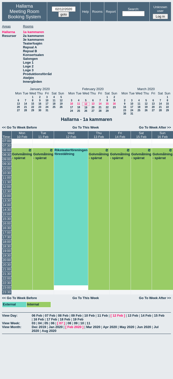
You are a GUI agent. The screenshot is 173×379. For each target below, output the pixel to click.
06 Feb (37, 315)
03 (33, 323)
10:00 (7, 168)
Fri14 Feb (120, 135)
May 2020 (127, 327)
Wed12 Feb (71, 135)
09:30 (7, 164)
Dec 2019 (39, 327)
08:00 (7, 150)
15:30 (7, 219)
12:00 (7, 187)
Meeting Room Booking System (24, 14)
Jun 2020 (144, 327)
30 (39, 110)
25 (54, 107)
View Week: (11, 323)
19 (61, 103)
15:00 (7, 214)
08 (69, 323)
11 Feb (102, 315)
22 (32, 107)
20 (18, 107)
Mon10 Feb (22, 135)
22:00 (7, 278)
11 (54, 100)
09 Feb (76, 315)
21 (25, 107)
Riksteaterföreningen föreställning (71, 152)
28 (25, 110)
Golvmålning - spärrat (22, 154)
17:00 (7, 232)
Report (111, 11)
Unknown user (160, 9)
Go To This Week (86, 127)
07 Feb (50, 315)
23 (39, 107)
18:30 (7, 246)
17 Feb (52, 319)
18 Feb (65, 319)
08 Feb (63, 315)
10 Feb (89, 315)
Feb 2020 (74, 327)
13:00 (7, 196)
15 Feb (159, 315)
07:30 (7, 145)
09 (75, 323)
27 (18, 110)
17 (46, 103)
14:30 (7, 210)
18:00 (7, 242)
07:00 (7, 141)
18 (54, 103)
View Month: (11, 327)
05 (46, 323)
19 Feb (78, 319)
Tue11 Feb (43, 135)
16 (39, 103)
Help (85, 11)
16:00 (7, 223)
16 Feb (38, 319)
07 (61, 323)
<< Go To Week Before (19, 127)
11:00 (7, 177)
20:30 (7, 264)
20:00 (7, 260)
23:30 (7, 292)
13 (18, 103)
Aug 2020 (49, 331)
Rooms (97, 11)
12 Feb (118, 315)
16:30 (7, 228)
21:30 (7, 274)
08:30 (7, 155)
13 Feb (133, 315)
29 (32, 110)
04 (40, 323)
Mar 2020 (93, 327)
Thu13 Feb (99, 135)
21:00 (7, 269)
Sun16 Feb (162, 135)
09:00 (7, 159)
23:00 (7, 287)
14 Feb (146, 315)
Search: (133, 9)
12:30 (7, 191)
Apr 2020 (110, 327)
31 (46, 110)
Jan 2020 (56, 327)
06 (52, 323)
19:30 (7, 255)
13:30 (7, 200)
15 (32, 103)
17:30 (7, 237)
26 (61, 107)
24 (46, 107)
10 (46, 100)
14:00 (7, 205)
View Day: (10, 315)
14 (25, 103)
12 (61, 100)
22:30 (7, 283)
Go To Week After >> (155, 127)
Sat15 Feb (141, 135)
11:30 (7, 182)
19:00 (7, 251)
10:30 (7, 173)
